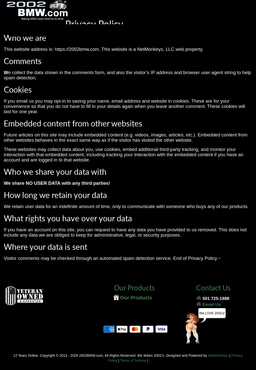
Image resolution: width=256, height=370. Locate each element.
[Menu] (128, 30)
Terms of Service (133, 360)
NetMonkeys (218, 355)
